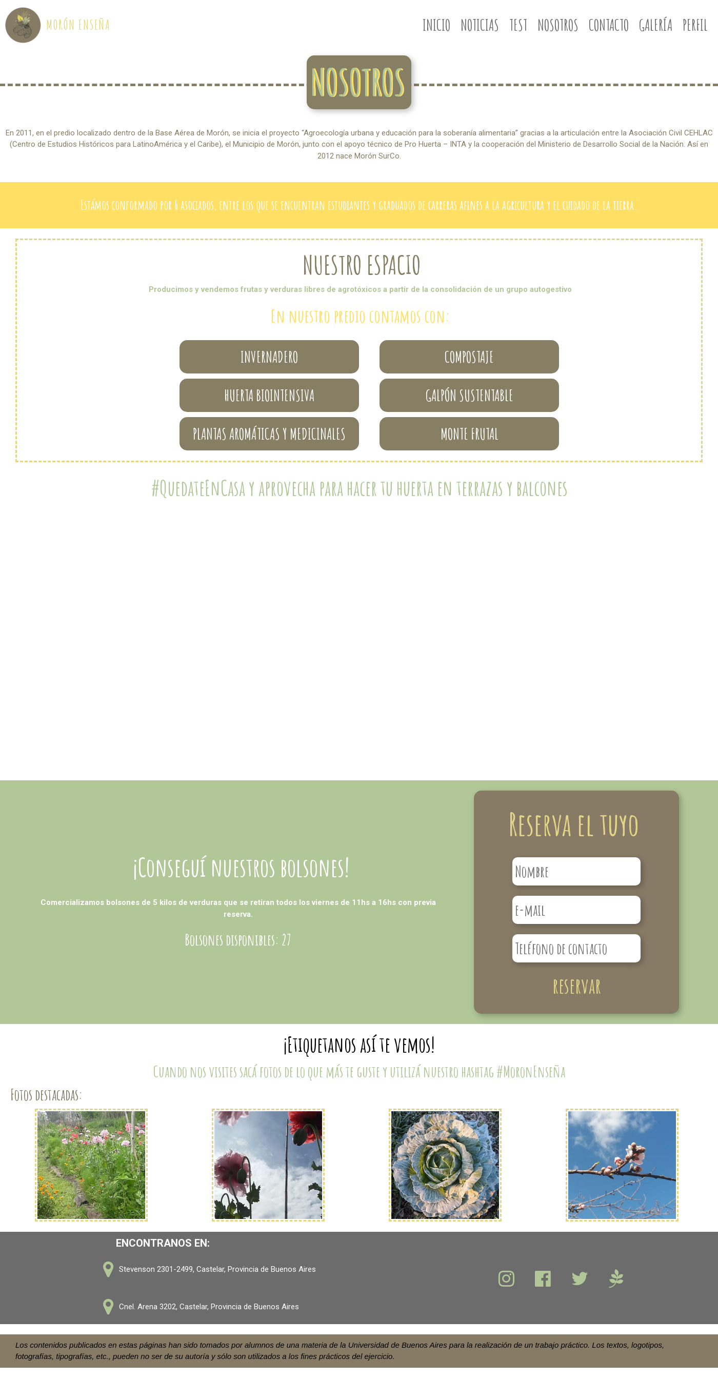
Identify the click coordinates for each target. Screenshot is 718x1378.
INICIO (436, 24)
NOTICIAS (480, 24)
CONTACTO (609, 24)
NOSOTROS (558, 24)
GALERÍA (655, 24)
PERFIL (695, 24)
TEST (518, 24)
